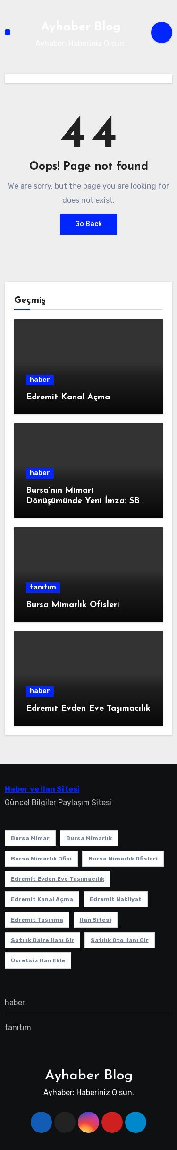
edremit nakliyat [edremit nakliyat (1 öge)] (116, 899)
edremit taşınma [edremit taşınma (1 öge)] (37, 919)
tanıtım (43, 587)
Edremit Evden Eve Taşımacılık (88, 708)
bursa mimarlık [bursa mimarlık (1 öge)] (89, 838)
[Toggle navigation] (7, 32)
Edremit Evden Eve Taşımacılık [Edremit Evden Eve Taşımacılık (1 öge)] (57, 879)
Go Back (88, 224)
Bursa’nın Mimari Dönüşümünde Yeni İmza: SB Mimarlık (83, 501)
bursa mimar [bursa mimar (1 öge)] (30, 838)
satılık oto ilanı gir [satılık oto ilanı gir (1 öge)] (120, 940)
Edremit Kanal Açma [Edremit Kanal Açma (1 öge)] (42, 899)
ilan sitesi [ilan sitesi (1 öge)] (95, 919)
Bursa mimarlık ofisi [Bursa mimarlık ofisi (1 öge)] (41, 858)
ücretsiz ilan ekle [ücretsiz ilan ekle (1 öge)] (38, 960)
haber (40, 380)
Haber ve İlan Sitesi (42, 789)
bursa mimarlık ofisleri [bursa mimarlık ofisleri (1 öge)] (123, 858)
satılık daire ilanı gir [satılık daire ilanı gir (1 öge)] (42, 940)
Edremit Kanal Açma (68, 397)
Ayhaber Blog (81, 27)
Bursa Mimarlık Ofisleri (72, 604)
